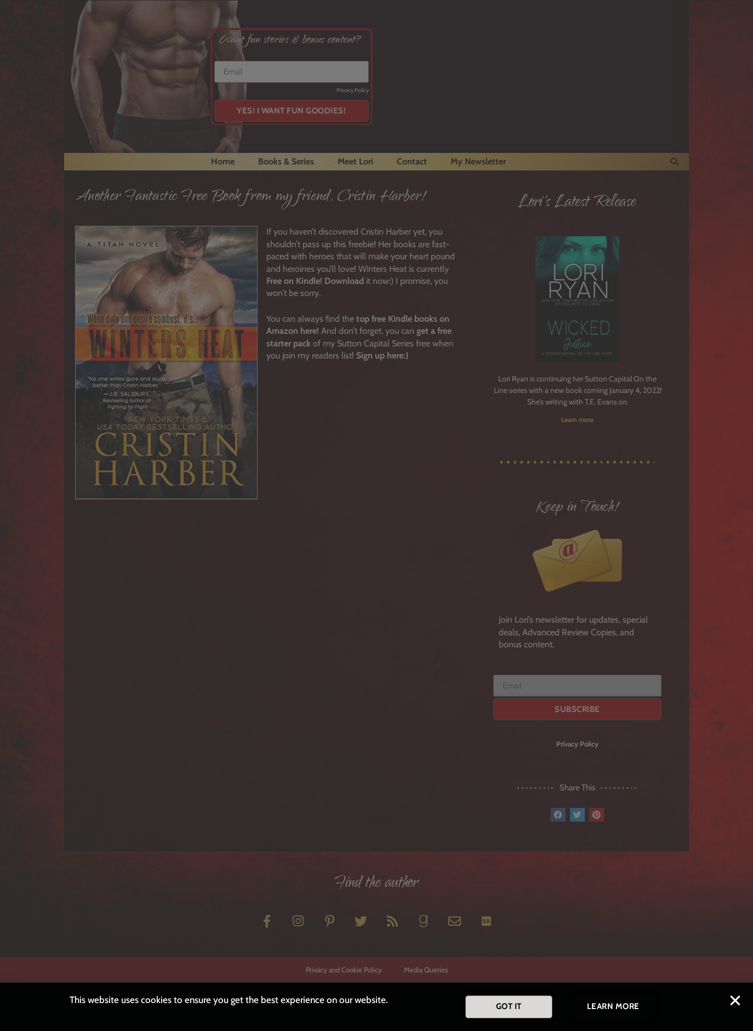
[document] (376, 515)
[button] (735, 1002)
